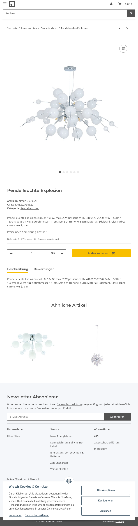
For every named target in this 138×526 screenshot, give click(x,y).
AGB (95, 436)
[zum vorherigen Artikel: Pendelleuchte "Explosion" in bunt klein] (119, 28)
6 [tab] (78, 172)
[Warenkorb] (125, 4)
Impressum (100, 448)
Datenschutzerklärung (70, 404)
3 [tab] (67, 172)
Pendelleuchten (29, 208)
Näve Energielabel (61, 436)
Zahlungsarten (59, 462)
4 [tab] (71, 172)
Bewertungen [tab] (44, 269)
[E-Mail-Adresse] (55, 417)
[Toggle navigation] (4, 2)
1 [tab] (60, 172)
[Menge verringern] (11, 253)
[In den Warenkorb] (10, 40)
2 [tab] (64, 172)
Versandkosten (59, 469)
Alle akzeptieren (105, 490)
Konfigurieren (105, 500)
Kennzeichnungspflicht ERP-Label (67, 444)
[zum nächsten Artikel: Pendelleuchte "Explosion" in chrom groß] (127, 28)
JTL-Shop (119, 521)
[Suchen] (65, 13)
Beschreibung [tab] (17, 269)
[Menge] (32, 253)
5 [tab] (74, 172)
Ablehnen (105, 511)
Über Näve (13, 436)
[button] (111, 4)
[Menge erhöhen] (62, 253)
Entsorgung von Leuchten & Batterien (67, 454)
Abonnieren (117, 416)
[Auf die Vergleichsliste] (123, 49)
